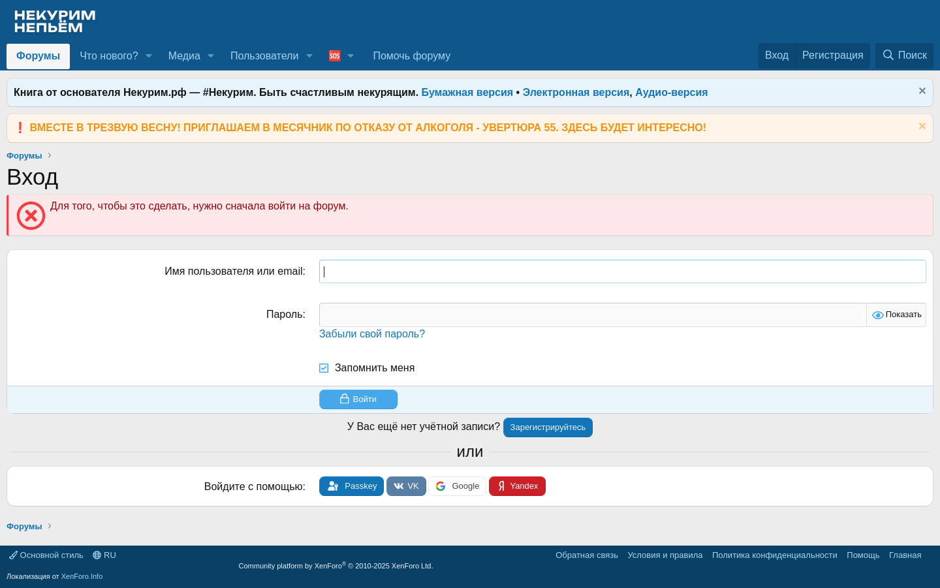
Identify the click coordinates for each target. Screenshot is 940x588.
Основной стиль (46, 555)
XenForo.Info (82, 576)
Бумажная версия (468, 92)
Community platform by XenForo (336, 566)
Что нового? (109, 55)
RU (104, 555)
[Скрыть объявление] (920, 92)
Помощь (863, 555)
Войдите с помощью (253, 486)
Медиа (184, 55)
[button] (148, 56)
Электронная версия (576, 92)
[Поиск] (904, 55)
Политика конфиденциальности (775, 555)
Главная (905, 555)
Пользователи (264, 55)
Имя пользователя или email (233, 271)
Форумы (38, 55)
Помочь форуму (411, 55)
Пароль (284, 314)
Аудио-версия (671, 92)
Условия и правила (664, 555)
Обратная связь (587, 555)
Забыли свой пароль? (372, 333)
